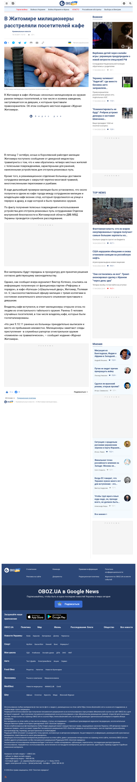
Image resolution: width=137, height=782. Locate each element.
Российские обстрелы (91, 9)
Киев (28, 636)
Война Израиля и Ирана (58, 9)
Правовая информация (88, 569)
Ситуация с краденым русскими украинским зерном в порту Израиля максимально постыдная (107, 445)
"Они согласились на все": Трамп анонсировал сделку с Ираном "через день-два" (111, 277)
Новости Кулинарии (53, 670)
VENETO (75, 9)
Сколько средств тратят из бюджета (109, 239)
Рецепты (30, 670)
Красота (47, 695)
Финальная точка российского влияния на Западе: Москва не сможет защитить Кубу (107, 463)
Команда (56, 569)
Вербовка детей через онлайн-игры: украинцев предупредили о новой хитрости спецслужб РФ (111, 56)
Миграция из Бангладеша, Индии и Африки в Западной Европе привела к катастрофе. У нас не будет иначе (105, 353)
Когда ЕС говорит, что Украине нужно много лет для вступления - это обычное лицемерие (108, 481)
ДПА (58, 653)
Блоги (90, 627)
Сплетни (38, 695)
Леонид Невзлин (101, 376)
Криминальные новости (21, 31)
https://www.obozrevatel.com (93, 707)
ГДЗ (28, 653)
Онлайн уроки (48, 653)
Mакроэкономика (52, 678)
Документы (57, 577)
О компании (31, 569)
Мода (55, 695)
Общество (109, 627)
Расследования (78, 627)
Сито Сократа (100, 470)
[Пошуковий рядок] (130, 3)
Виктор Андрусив (101, 488)
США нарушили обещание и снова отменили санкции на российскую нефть (112, 254)
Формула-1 (64, 644)
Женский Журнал (67, 695)
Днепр (56, 636)
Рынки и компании (34, 678)
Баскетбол (39, 644)
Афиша (29, 695)
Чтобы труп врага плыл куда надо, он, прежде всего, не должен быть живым (107, 499)
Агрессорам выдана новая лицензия (109, 262)
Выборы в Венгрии (112, 9)
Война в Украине (38, 9)
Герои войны (22, 9)
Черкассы (65, 636)
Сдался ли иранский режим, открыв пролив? (107, 385)
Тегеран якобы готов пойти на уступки (109, 285)
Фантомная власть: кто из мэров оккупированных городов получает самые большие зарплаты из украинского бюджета (112, 232)
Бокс (56, 644)
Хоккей (49, 644)
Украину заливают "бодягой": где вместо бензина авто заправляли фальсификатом (105, 83)
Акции (56, 661)
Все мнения (100, 514)
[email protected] (35, 763)
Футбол (29, 644)
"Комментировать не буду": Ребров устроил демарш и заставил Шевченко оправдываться (105, 114)
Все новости (126, 627)
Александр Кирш (101, 506)
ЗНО (64, 653)
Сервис (64, 661)
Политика (26, 627)
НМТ (70, 653)
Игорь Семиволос (101, 391)
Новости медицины (34, 686)
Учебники (36, 653)
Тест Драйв (31, 661)
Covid (59, 686)
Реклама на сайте (33, 577)
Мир (39, 627)
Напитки (39, 670)
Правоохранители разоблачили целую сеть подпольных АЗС (103, 94)
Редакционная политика (26, 398)
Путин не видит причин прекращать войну (106, 370)
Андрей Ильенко (101, 360)
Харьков (36, 636)
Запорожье (46, 636)
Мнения (97, 344)
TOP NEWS (99, 192)
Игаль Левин (99, 452)
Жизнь (57, 627)
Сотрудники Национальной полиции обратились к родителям (109, 65)
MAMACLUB (49, 686)
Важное (97, 16)
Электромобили (44, 661)
